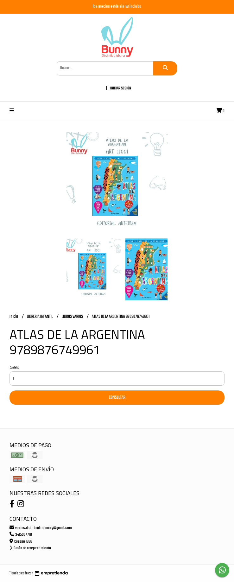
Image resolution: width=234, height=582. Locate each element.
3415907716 (20, 534)
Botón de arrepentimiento (30, 548)
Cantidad (14, 367)
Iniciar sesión (120, 88)
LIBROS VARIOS (73, 316)
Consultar (117, 397)
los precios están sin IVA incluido (117, 6)
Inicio (14, 316)
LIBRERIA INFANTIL (40, 316)
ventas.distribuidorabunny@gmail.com (40, 528)
